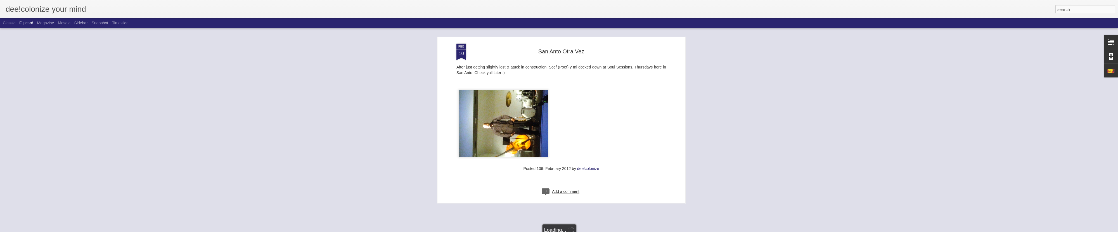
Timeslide (120, 23)
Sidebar (81, 23)
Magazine (45, 23)
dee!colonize (588, 166)
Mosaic (64, 23)
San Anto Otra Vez (561, 49)
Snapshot (100, 23)
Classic (9, 23)
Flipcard (26, 23)
